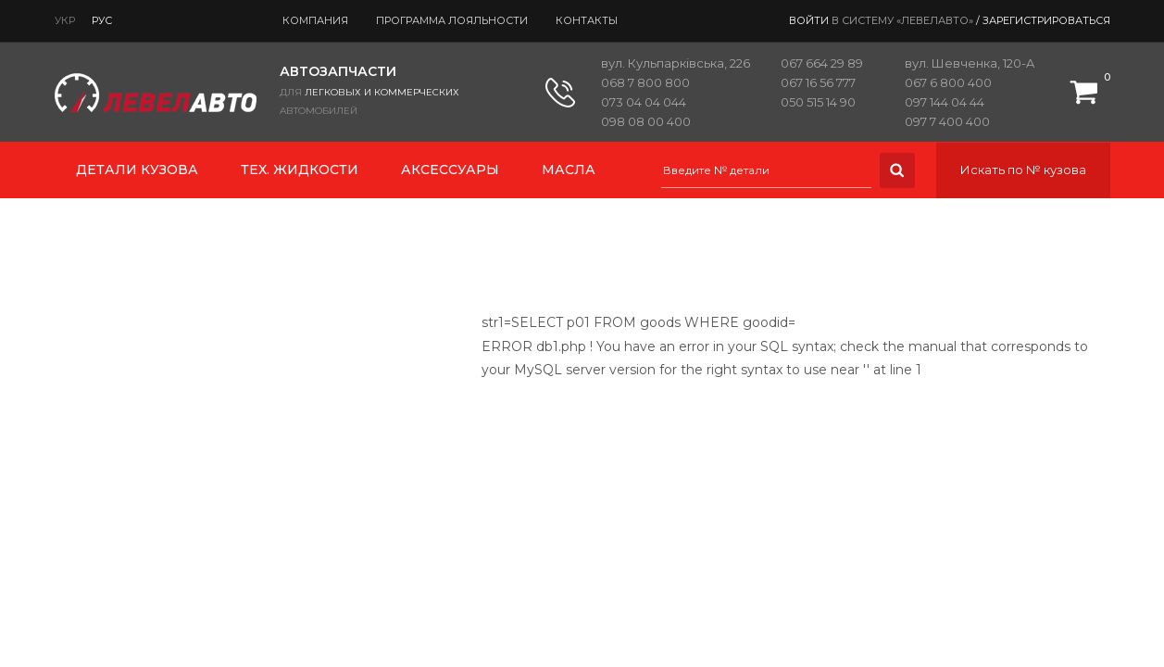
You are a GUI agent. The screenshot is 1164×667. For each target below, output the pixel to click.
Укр (65, 20)
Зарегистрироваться (1046, 20)
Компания (315, 20)
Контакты (587, 20)
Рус (102, 20)
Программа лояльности (452, 20)
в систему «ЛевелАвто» (902, 20)
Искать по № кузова (1023, 169)
